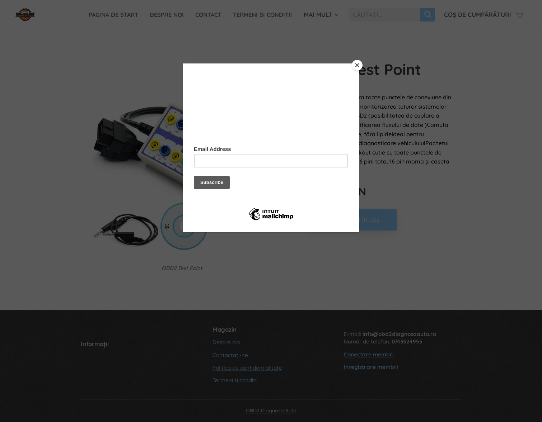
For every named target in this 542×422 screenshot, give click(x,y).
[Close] (357, 65)
